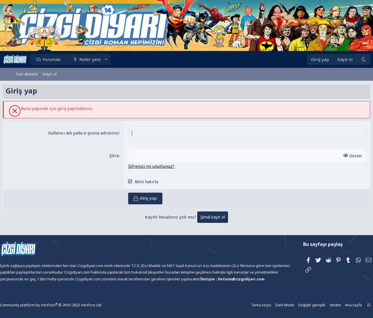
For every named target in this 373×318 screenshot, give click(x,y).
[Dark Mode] (350, 59)
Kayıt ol (50, 74)
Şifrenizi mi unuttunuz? (156, 166)
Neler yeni (103, 59)
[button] (118, 59)
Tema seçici (247, 305)
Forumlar (65, 59)
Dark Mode (270, 305)
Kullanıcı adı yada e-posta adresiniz (88, 133)
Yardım (318, 305)
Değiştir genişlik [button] (296, 305)
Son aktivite (27, 74)
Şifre (119, 155)
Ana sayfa (336, 305)
